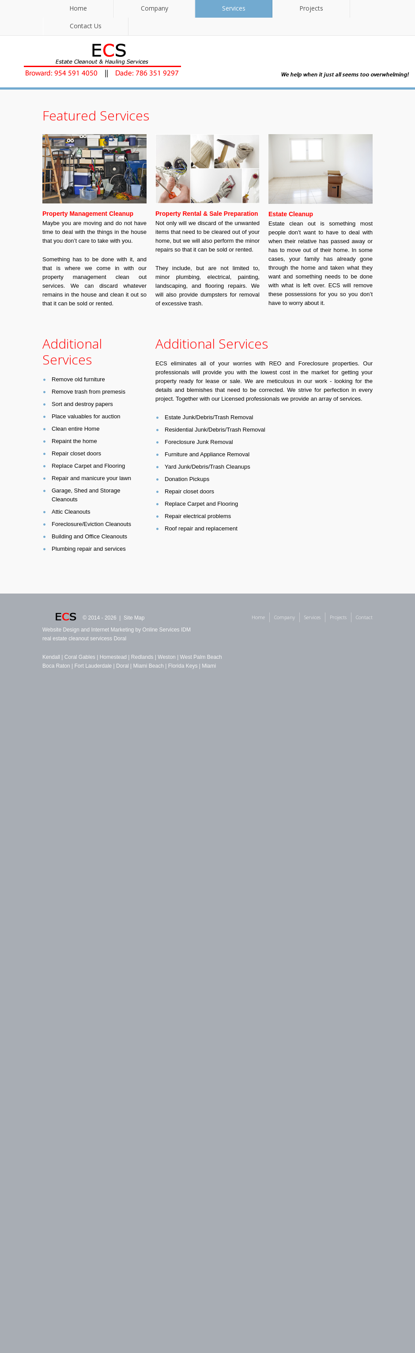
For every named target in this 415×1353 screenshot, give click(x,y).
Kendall (51, 657)
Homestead (113, 657)
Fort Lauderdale (93, 666)
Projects (311, 8)
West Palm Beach (201, 657)
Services (233, 8)
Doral (122, 666)
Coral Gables (79, 657)
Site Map (134, 618)
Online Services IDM (167, 630)
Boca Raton (56, 666)
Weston (166, 657)
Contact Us (86, 26)
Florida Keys (183, 666)
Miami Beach (148, 666)
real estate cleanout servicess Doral (84, 638)
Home (78, 8)
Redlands (142, 657)
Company (154, 8)
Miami (209, 666)
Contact (364, 617)
